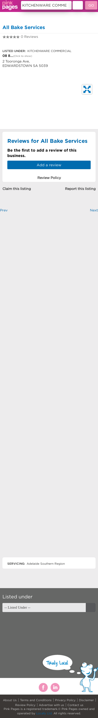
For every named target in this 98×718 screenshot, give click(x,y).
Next (94, 210)
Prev (4, 210)
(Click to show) (22, 56)
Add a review (49, 165)
